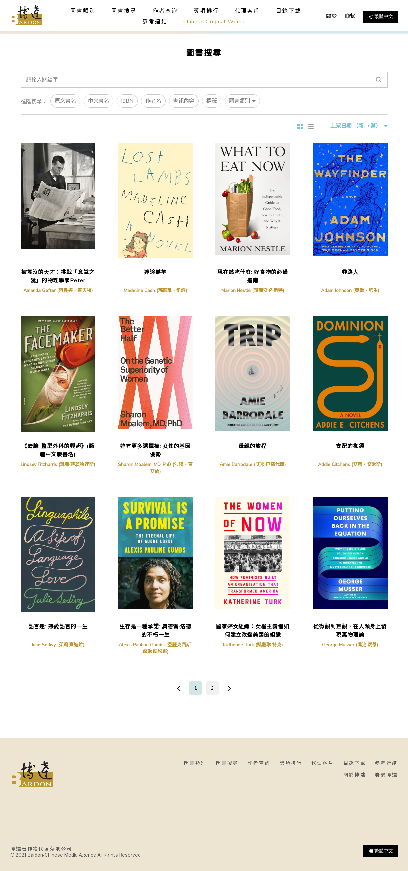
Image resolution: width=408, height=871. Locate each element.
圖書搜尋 (227, 763)
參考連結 (155, 21)
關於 (331, 16)
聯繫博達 (386, 775)
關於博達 (354, 775)
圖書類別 (195, 763)
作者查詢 (165, 11)
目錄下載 (288, 11)
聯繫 (350, 16)
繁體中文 (380, 16)
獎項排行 (206, 11)
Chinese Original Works (214, 21)
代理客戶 (247, 11)
